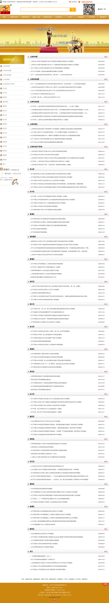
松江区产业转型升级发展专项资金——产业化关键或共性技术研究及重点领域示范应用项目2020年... (60, 476)
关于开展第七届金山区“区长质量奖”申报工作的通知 (46, 338)
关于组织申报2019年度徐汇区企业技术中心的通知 (45, 322)
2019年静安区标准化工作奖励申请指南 (42, 547)
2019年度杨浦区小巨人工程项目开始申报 (43, 524)
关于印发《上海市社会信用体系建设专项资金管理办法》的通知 (49, 119)
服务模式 (103, 17)
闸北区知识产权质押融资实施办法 (41, 379)
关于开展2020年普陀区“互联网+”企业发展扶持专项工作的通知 (49, 502)
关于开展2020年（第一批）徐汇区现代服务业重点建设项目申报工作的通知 (53, 309)
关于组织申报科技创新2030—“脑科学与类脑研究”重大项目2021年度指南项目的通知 (55, 135)
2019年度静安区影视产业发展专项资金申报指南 (45, 540)
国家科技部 (14, 17)
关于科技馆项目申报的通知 (39, 232)
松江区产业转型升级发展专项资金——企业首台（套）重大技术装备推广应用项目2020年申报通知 (59, 479)
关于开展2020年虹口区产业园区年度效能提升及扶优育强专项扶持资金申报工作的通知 (56, 402)
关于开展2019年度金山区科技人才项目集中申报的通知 (47, 344)
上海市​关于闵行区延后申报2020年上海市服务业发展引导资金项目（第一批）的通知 (55, 286)
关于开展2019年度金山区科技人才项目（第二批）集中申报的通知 (50, 331)
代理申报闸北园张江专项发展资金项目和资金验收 (45, 376)
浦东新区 (5, 102)
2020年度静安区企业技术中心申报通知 (42, 533)
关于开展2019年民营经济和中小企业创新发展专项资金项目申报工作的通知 (53, 199)
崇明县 (5, 142)
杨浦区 (5, 155)
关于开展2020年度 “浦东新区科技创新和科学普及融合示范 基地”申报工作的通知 (54, 244)
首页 (4, 17)
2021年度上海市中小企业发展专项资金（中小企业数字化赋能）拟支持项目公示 (54, 132)
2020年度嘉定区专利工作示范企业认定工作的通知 (45, 421)
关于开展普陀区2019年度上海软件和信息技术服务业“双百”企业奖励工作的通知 (54, 492)
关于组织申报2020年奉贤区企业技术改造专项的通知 (46, 367)
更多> (106, 57)
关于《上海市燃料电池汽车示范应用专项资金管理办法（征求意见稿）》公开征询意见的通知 (58, 84)
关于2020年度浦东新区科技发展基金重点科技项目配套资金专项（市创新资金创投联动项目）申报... (60, 248)
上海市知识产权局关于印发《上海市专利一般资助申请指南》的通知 (51, 164)
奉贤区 (5, 124)
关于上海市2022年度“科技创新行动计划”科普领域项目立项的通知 (50, 68)
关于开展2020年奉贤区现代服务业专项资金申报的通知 (47, 357)
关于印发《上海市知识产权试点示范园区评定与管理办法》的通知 (50, 161)
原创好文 (5, 21)
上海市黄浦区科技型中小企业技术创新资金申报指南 (46, 274)
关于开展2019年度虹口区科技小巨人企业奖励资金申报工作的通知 (50, 398)
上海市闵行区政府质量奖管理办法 (41, 293)
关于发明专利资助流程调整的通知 (41, 341)
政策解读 (81, 17)
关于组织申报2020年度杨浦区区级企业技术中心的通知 (47, 511)
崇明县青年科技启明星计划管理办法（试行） (44, 453)
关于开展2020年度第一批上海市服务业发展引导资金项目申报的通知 (51, 360)
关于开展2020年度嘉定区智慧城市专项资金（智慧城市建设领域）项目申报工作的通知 (56, 428)
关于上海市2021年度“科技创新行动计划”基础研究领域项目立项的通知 (51, 139)
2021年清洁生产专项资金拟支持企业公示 (43, 94)
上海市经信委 (7, 70)
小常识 (69, 17)
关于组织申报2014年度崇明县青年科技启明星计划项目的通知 (49, 450)
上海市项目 (6, 79)
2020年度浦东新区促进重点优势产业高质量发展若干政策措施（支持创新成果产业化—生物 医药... (59, 251)
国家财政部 (25, 17)
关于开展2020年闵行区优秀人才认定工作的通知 (45, 289)
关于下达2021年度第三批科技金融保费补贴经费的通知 (47, 142)
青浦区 (5, 97)
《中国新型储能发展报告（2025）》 (41, 556)
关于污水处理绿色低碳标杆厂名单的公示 (43, 559)
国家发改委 (47, 17)
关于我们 (92, 17)
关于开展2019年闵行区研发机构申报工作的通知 (45, 299)
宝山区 (5, 88)
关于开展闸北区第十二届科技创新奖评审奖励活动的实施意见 (49, 383)
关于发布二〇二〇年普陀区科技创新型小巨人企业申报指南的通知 (50, 498)
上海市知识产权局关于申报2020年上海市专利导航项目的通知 (49, 151)
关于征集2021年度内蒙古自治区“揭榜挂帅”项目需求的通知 (48, 569)
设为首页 (74, 2)
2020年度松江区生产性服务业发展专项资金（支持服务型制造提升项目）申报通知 (55, 469)
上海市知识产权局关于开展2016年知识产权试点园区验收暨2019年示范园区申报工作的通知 (57, 158)
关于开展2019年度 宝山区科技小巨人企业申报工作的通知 (48, 180)
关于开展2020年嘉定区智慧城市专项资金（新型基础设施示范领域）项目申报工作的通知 (57, 424)
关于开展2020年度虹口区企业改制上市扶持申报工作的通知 (48, 405)
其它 (4, 164)
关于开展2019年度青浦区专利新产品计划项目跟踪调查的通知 (49, 225)
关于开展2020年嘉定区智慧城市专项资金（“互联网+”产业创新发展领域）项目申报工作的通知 (58, 431)
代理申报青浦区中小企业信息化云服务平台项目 (45, 270)
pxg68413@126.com (9, 179)
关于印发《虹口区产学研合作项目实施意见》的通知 (46, 412)
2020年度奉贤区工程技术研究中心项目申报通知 (45, 353)
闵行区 (5, 110)
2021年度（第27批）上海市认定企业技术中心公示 (45, 97)
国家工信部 (36, 17)
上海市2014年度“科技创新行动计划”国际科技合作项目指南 (48, 457)
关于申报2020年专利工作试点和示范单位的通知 (45, 154)
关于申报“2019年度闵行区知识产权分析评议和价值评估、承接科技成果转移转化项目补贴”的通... (59, 296)
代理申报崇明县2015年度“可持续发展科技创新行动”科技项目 (49, 443)
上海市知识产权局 (8, 84)
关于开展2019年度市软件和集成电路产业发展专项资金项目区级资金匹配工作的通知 (55, 495)
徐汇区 (5, 115)
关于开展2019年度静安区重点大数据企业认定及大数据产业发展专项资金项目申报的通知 (57, 537)
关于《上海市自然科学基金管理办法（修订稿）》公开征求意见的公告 (51, 74)
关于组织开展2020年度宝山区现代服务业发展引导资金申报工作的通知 (51, 177)
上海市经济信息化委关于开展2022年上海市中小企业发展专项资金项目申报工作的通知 (56, 87)
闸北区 (5, 128)
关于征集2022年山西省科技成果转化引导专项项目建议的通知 (49, 566)
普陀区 (5, 151)
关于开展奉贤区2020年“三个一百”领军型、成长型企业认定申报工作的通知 (53, 364)
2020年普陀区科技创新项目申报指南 (41, 488)
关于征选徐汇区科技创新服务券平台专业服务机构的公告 (47, 312)
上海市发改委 (7, 75)
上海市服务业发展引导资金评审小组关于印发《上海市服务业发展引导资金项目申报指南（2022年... (60, 109)
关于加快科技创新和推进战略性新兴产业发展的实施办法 (47, 386)
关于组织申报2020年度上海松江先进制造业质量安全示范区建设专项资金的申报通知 (55, 473)
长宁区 (5, 93)
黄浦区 (5, 106)
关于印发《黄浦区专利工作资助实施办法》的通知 (45, 267)
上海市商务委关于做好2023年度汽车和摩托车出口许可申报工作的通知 (51, 563)
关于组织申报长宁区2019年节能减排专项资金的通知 (46, 209)
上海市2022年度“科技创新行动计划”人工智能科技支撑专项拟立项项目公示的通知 (55, 64)
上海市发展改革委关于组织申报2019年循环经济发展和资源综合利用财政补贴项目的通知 (57, 116)
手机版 (5, 2)
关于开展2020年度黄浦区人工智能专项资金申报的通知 (47, 264)
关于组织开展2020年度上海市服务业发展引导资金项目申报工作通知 (51, 174)
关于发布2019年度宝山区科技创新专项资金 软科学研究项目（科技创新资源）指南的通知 (57, 184)
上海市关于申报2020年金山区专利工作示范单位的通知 (47, 254)
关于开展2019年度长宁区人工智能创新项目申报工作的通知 (48, 203)
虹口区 (5, 133)
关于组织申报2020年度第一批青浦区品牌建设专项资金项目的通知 (50, 222)
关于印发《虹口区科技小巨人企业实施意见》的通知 (46, 408)
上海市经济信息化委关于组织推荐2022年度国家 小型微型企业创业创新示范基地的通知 (56, 129)
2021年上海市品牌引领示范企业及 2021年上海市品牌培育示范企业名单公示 (53, 90)
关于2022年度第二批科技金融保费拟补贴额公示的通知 (47, 71)
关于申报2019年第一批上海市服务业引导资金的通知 (46, 334)
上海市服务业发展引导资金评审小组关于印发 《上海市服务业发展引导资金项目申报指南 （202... (59, 113)
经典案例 (58, 17)
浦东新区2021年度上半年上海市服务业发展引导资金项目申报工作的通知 (52, 241)
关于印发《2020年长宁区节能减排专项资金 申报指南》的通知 (49, 196)
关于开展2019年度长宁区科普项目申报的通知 (44, 206)
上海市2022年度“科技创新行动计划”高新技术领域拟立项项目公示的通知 (52, 61)
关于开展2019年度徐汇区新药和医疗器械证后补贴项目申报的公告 (50, 315)
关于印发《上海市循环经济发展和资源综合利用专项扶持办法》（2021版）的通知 (55, 106)
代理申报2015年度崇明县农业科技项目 (42, 447)
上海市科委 (6, 66)
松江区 (5, 146)
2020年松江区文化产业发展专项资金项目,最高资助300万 (47, 466)
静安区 (5, 159)
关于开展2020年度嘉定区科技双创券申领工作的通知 (46, 434)
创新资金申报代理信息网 (24, 2)
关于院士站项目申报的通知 (39, 229)
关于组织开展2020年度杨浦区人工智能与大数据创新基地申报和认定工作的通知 (54, 518)
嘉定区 (5, 137)
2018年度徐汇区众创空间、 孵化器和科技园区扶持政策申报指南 (50, 319)
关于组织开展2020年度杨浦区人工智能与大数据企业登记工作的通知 (51, 514)
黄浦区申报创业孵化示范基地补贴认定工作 (43, 277)
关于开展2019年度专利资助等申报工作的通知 (44, 543)
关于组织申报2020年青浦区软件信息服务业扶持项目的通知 (48, 219)
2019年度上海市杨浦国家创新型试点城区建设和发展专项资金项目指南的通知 (53, 521)
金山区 (5, 119)
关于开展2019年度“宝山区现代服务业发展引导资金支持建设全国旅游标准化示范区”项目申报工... (59, 187)
